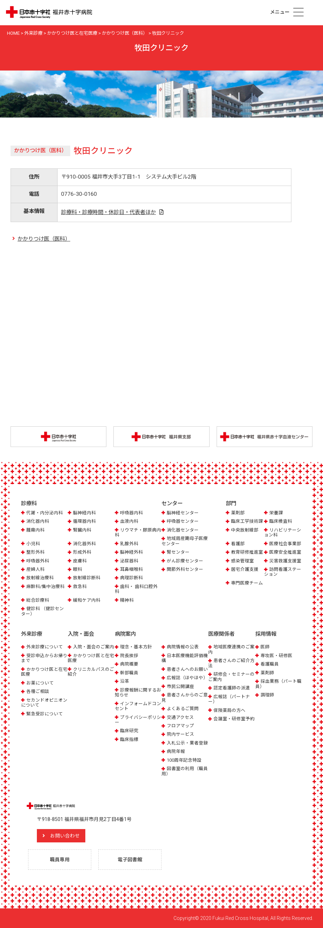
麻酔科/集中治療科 (45, 586)
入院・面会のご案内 (93, 646)
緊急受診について (44, 713)
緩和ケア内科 (86, 600)
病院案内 (125, 634)
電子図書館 (130, 859)
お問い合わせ (65, 836)
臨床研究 (129, 730)
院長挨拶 (129, 655)
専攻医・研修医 (276, 655)
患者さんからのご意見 (185, 697)
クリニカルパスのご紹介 (91, 672)
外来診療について (44, 646)
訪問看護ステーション (282, 572)
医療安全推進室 (285, 552)
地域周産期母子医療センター (185, 541)
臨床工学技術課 (247, 521)
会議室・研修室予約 (234, 718)
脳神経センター (183, 512)
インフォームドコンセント (138, 706)
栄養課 (276, 512)
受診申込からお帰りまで (44, 658)
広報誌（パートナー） (229, 699)
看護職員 (270, 664)
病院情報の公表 (183, 646)
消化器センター (183, 530)
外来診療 (31, 634)
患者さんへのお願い (187, 669)
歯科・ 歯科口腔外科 (136, 589)
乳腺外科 (129, 543)
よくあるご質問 (183, 708)
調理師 (267, 694)
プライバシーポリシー (138, 720)
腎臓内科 (82, 530)
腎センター (178, 552)
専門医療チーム (247, 583)
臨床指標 (129, 739)
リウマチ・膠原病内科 (138, 532)
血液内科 (129, 521)
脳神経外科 (131, 552)
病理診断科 (131, 578)
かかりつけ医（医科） (44, 239)
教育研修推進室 (247, 552)
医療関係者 (221, 634)
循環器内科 (84, 521)
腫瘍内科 (35, 530)
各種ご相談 (37, 691)
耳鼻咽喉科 (131, 569)
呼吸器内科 (131, 512)
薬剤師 (267, 672)
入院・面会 (81, 634)
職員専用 (60, 859)
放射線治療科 (40, 578)
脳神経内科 (84, 512)
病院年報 (176, 751)
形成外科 (82, 552)
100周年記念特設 (184, 760)
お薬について (40, 683)
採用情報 (265, 634)
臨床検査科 (280, 521)
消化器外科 (84, 543)
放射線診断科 (86, 578)
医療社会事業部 (285, 543)
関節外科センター (185, 569)
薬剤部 (238, 512)
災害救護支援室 (285, 560)
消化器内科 (37, 521)
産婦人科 (35, 569)
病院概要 (129, 664)
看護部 (238, 543)
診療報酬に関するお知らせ (138, 692)
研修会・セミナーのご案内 (231, 677)
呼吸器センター (183, 521)
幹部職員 (129, 672)
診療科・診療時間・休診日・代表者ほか (108, 212)
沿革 (124, 681)
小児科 (33, 543)
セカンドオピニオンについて (44, 702)
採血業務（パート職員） (278, 684)
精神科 (127, 600)
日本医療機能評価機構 (185, 658)
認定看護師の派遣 (231, 687)
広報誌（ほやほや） (187, 677)
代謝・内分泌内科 (44, 512)
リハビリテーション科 (282, 532)
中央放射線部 (244, 530)
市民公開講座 (180, 686)
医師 (265, 646)
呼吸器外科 (37, 560)
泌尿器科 (129, 560)
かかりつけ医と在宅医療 (44, 672)
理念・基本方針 (136, 646)
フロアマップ (180, 725)
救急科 (80, 586)
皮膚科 (80, 560)
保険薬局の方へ (229, 710)
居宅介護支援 (244, 569)
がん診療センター (185, 560)
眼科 (77, 569)
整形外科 (35, 552)
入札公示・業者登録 (187, 743)
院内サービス (180, 734)
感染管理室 (242, 560)
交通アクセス (180, 717)
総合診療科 (37, 600)
